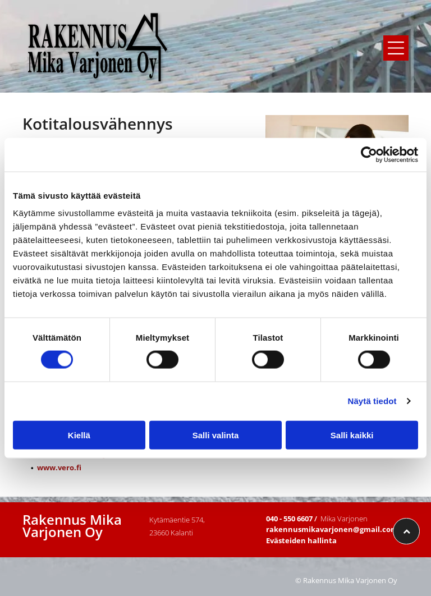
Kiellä (79, 434)
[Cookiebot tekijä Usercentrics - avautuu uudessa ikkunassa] (369, 154)
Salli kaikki (352, 434)
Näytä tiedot (372, 401)
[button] (396, 48)
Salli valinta (215, 434)
